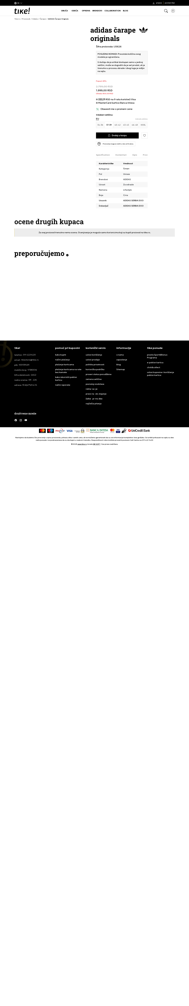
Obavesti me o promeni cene (116, 109)
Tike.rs (17, 19)
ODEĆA (75, 10)
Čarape (43, 19)
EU (97, 118)
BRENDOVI (97, 10)
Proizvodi (26, 19)
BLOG (125, 10)
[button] (18, 3)
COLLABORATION (112, 10)
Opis (134, 155)
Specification (103, 155)
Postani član (170, 3)
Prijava (159, 3)
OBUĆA (64, 10)
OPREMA (86, 10)
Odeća (35, 19)
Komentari (121, 155)
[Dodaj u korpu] (117, 135)
